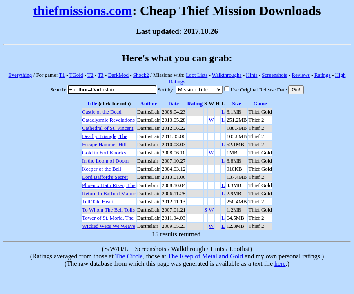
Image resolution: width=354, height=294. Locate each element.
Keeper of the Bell (101, 169)
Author (148, 103)
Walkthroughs (227, 75)
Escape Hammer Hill (104, 144)
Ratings (322, 75)
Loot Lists (196, 75)
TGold (76, 75)
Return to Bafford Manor (108, 193)
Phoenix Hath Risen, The (108, 185)
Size (236, 103)
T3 (100, 75)
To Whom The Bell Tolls (108, 210)
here (280, 263)
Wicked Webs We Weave (108, 226)
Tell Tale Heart (98, 201)
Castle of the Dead (101, 112)
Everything (20, 75)
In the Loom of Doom (105, 161)
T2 (90, 75)
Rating (195, 103)
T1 (62, 75)
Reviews (301, 75)
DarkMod (118, 75)
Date (173, 103)
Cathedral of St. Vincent (107, 128)
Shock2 (141, 75)
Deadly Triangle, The (104, 136)
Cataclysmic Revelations (108, 120)
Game (260, 103)
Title (92, 103)
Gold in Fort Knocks (104, 152)
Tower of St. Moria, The (108, 218)
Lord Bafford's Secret (105, 177)
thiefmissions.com (82, 10)
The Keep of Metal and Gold (205, 256)
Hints (251, 75)
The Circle (129, 256)
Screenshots (274, 75)
